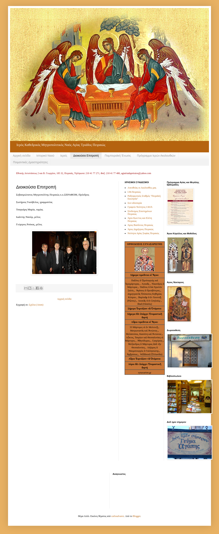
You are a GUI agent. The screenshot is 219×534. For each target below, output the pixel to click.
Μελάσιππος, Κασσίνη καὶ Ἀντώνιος (144, 334)
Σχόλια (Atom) (36, 304)
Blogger (136, 516)
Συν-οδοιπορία (135, 203)
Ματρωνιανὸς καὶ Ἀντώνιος (144, 330)
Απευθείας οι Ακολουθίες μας (142, 187)
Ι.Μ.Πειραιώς (134, 192)
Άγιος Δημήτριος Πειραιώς (141, 229)
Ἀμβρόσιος (132, 354)
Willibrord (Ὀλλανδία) (151, 354)
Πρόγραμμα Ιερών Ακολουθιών (156, 155)
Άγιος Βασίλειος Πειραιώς (140, 225)
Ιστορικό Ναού (45, 155)
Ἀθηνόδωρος (143, 340)
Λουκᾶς (146, 283)
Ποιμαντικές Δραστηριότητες (30, 162)
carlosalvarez (117, 516)
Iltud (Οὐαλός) (144, 304)
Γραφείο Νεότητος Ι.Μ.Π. (140, 207)
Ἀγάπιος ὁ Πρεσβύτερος (148, 290)
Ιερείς (63, 155)
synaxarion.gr (144, 372)
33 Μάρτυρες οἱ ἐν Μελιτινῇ (144, 327)
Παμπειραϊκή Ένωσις (118, 155)
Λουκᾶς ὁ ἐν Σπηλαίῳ (149, 300)
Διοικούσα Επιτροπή (86, 155)
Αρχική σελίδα (21, 155)
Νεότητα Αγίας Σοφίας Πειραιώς (143, 233)
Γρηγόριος (157, 340)
